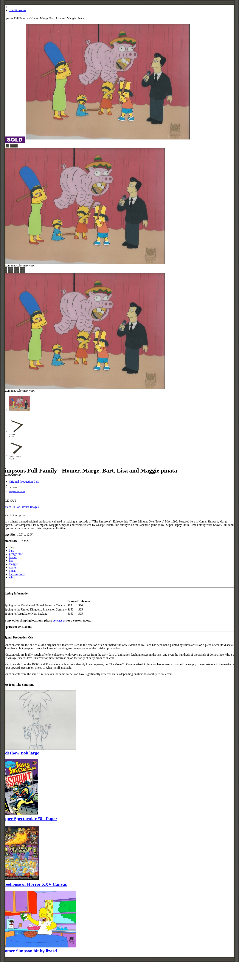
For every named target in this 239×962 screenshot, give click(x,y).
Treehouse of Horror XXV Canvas (34, 884)
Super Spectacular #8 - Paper (29, 818)
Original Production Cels (24, 481)
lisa (11, 560)
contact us (59, 620)
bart (11, 550)
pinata (12, 570)
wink (12, 577)
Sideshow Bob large (20, 753)
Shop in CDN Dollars (17, 492)
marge (12, 567)
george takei (16, 553)
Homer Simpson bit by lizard (29, 950)
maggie (13, 564)
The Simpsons (17, 10)
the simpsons (16, 574)
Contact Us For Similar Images (20, 507)
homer (13, 557)
